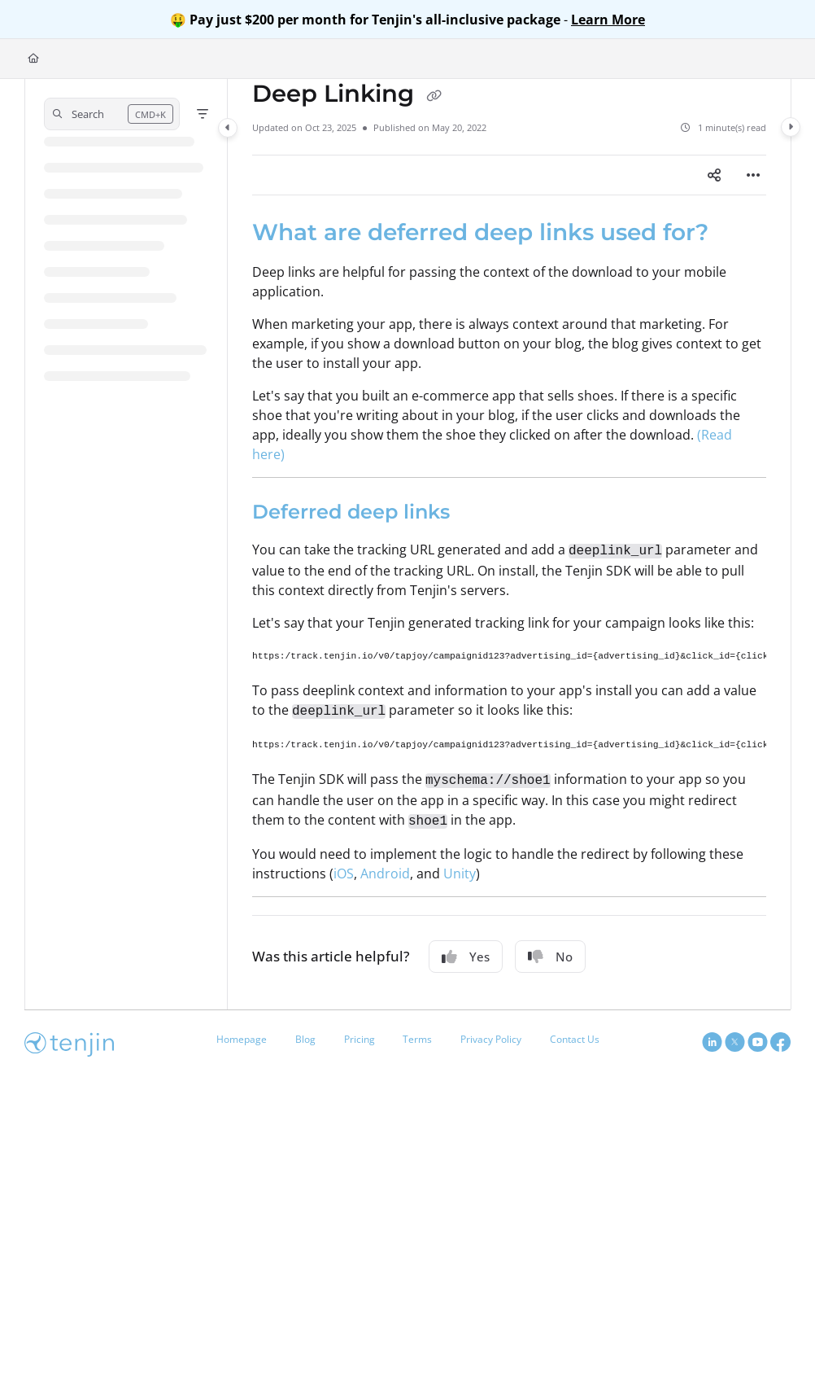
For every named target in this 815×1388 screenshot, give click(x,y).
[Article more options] (753, 175)
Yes (466, 956)
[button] (112, 114)
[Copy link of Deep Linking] (434, 95)
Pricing (359, 1039)
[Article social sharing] (714, 175)
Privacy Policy (490, 1039)
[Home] (33, 59)
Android (385, 873)
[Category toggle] (228, 128)
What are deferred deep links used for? (480, 232)
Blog (305, 1039)
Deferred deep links (351, 511)
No (550, 956)
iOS (343, 873)
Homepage (241, 1039)
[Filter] (202, 114)
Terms (417, 1039)
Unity (459, 873)
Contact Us (574, 1039)
